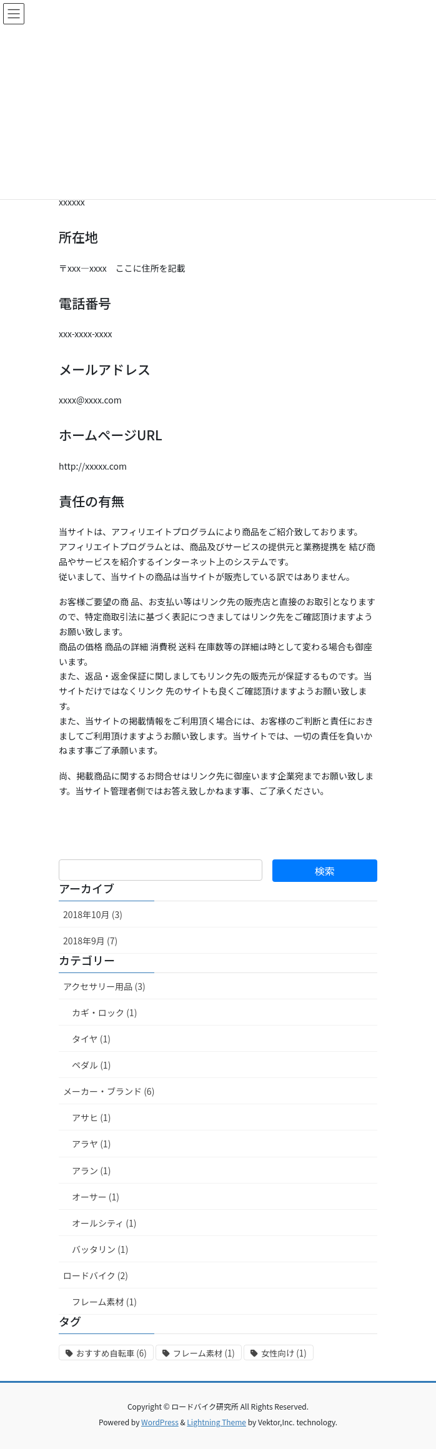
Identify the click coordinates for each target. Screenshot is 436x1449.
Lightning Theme (216, 1422)
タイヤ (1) (91, 1038)
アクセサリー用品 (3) (104, 986)
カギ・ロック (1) (104, 1012)
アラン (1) (91, 1170)
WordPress (160, 1422)
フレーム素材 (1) (104, 1301)
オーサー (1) (95, 1196)
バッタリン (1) (100, 1249)
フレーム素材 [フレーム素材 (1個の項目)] (204, 1353)
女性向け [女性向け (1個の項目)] (284, 1353)
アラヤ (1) (91, 1143)
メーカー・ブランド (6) (108, 1091)
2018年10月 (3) (92, 914)
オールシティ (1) (104, 1223)
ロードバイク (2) (95, 1275)
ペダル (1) (91, 1065)
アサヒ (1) (91, 1117)
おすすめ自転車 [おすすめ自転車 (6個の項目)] (111, 1353)
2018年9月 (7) (90, 940)
